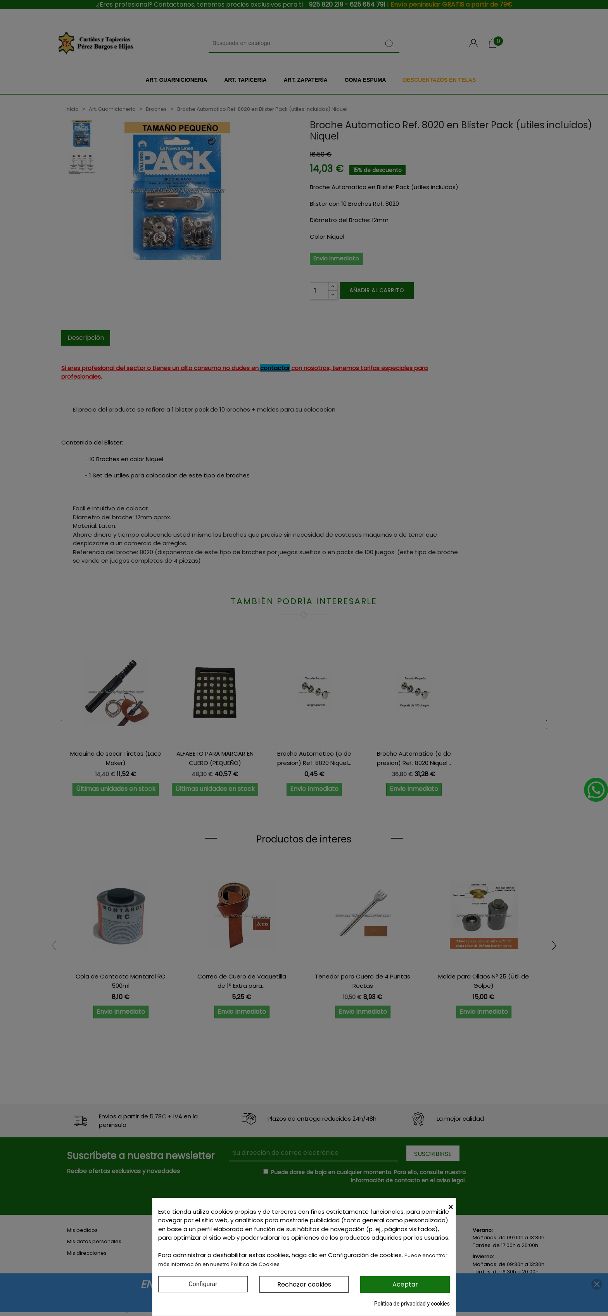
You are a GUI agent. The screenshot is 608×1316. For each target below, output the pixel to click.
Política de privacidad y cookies (412, 1303)
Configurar (202, 1284)
